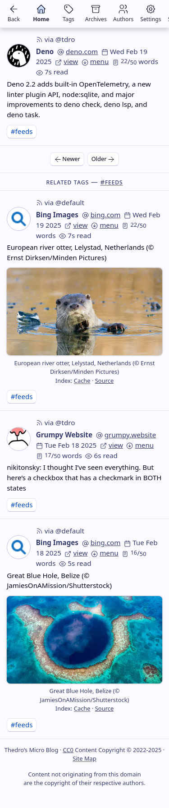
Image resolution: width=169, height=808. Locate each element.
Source (104, 380)
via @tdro (55, 39)
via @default (60, 202)
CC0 (68, 750)
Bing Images (57, 214)
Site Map (84, 758)
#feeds (22, 131)
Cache (82, 380)
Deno (45, 51)
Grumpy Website (64, 434)
